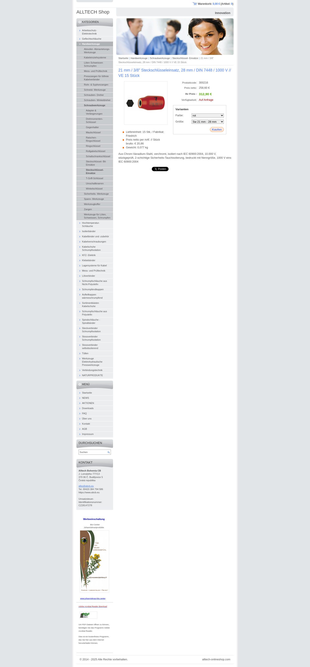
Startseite (123, 58)
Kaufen (217, 129)
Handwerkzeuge (139, 58)
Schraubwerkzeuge (160, 58)
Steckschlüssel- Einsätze (185, 58)
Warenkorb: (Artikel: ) (215, 3)
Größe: (179, 121)
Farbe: (179, 115)
